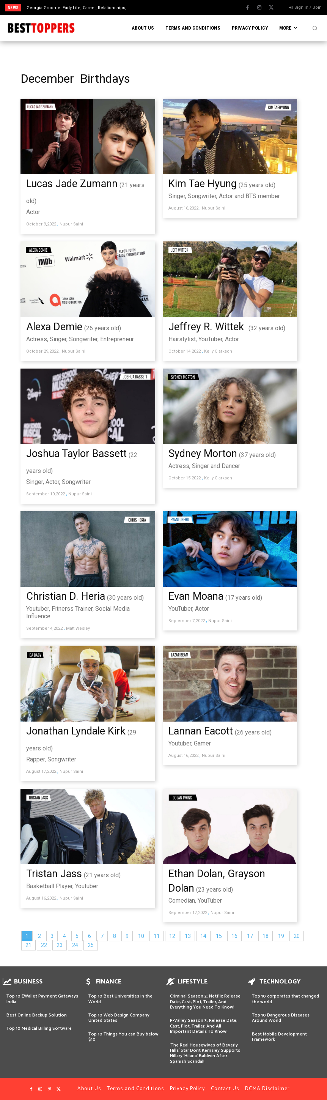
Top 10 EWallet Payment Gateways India (42, 999)
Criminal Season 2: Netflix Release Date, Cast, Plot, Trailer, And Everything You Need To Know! (205, 1002)
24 (75, 945)
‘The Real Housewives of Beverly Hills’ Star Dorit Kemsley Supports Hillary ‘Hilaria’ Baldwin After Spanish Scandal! (205, 1053)
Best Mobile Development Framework (279, 1037)
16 (234, 936)
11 (157, 936)
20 (297, 936)
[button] (314, 28)
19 (281, 936)
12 (172, 936)
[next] (181, 7)
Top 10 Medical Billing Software (39, 1028)
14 (203, 936)
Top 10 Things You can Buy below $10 (123, 1037)
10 (141, 936)
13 (188, 936)
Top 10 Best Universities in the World (120, 999)
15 (219, 936)
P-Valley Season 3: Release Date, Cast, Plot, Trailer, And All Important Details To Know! (203, 1026)
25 (91, 945)
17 (250, 936)
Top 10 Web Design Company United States (118, 1018)
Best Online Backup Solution (36, 1015)
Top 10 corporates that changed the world (285, 999)
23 (60, 945)
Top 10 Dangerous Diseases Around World (281, 1018)
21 (28, 945)
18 (266, 936)
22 (44, 945)
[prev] (168, 7)
